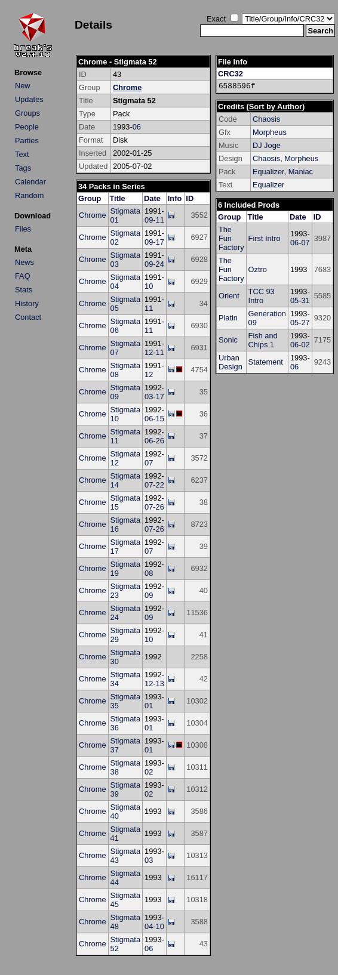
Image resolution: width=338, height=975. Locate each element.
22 (160, 484)
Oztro (257, 269)
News (24, 262)
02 (149, 771)
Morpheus (270, 132)
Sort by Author (275, 106)
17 (160, 241)
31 (305, 300)
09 (149, 219)
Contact (28, 317)
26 (160, 440)
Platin (228, 317)
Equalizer (268, 171)
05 (294, 300)
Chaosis (266, 119)
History (27, 303)
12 (149, 352)
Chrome (127, 87)
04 (149, 926)
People (27, 126)
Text (22, 154)
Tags (23, 167)
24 (160, 264)
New (22, 85)
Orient (229, 295)
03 (149, 396)
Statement (265, 361)
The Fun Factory (231, 238)
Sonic (228, 339)
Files (23, 228)
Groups (27, 113)
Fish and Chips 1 (263, 340)
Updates (29, 99)
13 (160, 683)
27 (305, 322)
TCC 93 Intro (261, 296)
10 (149, 286)
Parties (27, 140)
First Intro (264, 238)
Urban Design (230, 362)
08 (149, 573)
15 (160, 418)
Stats (23, 289)
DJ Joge (267, 145)
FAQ (22, 275)
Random (29, 195)
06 (137, 126)
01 (149, 705)
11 (160, 219)
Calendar (30, 181)
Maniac (300, 171)
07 (149, 462)
